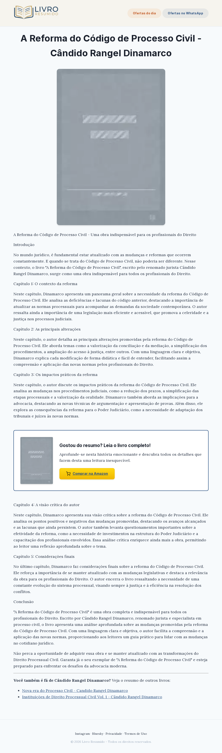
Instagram (82, 734)
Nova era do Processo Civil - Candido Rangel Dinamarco (75, 690)
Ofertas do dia (144, 13)
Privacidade (114, 734)
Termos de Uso (135, 734)
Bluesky (97, 734)
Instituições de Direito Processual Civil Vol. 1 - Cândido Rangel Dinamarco (92, 696)
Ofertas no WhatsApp (185, 13)
